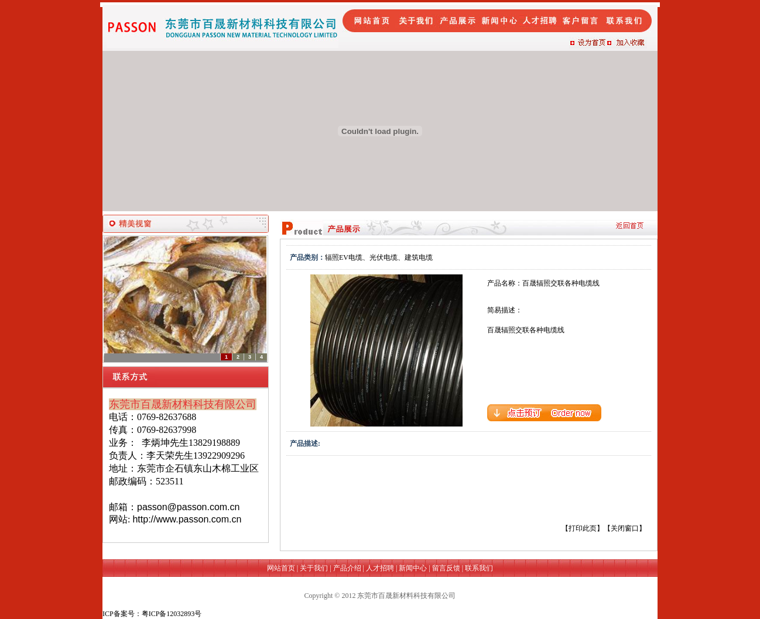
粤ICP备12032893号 (172, 614)
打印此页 (583, 528)
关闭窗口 (625, 528)
